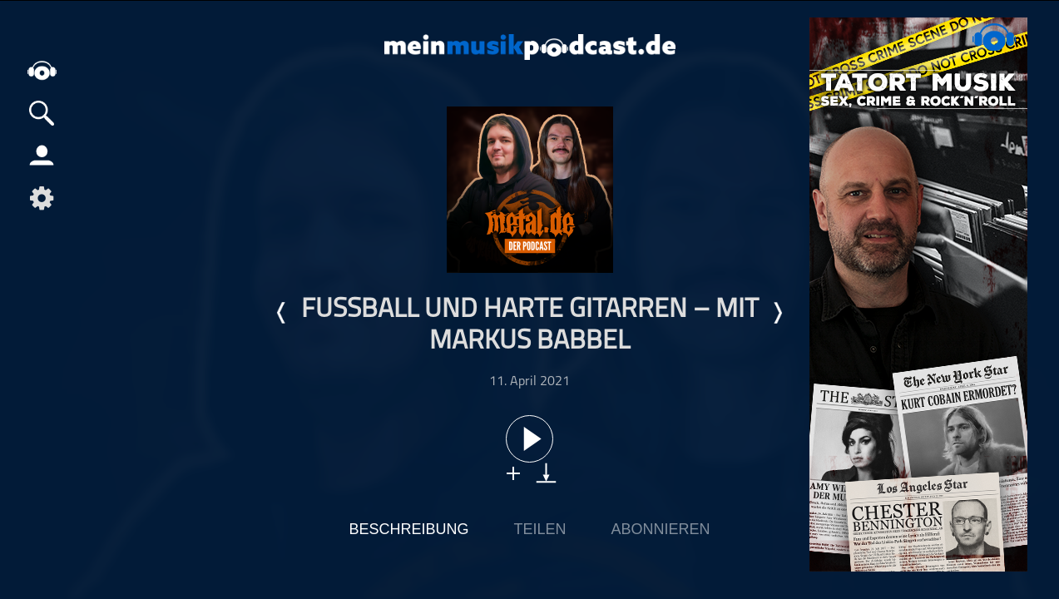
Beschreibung (408, 529)
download (546, 473)
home (41, 70)
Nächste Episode (777, 312)
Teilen (539, 529)
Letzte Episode (282, 312)
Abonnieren (660, 529)
